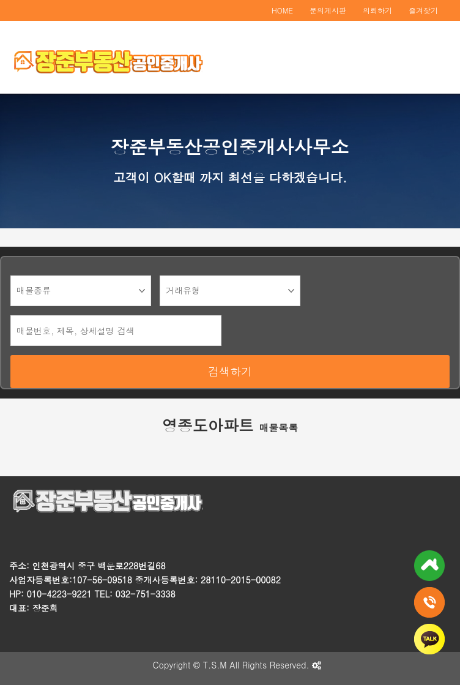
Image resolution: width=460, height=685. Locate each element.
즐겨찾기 (423, 10)
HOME (282, 10)
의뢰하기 (377, 10)
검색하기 (230, 371)
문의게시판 (328, 10)
